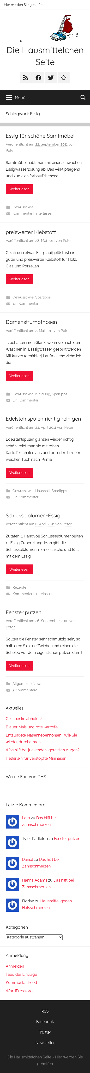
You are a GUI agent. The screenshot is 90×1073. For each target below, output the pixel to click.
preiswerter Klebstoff (31, 232)
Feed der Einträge (21, 974)
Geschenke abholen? (24, 718)
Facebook (45, 1021)
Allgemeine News (27, 684)
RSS (45, 1011)
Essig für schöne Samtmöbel (40, 135)
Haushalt (42, 491)
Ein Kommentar (25, 303)
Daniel (27, 859)
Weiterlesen (19, 189)
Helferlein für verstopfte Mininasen (36, 758)
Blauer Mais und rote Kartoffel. (32, 727)
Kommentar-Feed (21, 982)
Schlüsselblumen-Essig (33, 515)
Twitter (45, 1032)
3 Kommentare (24, 690)
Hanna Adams (34, 880)
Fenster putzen (24, 612)
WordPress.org (19, 991)
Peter (10, 150)
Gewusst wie (23, 207)
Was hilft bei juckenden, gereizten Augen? (42, 750)
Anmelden (15, 966)
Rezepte (19, 587)
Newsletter (45, 1042)
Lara (26, 818)
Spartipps (43, 297)
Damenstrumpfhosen (31, 322)
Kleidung (42, 394)
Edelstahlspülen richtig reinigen (43, 418)
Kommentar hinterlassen (33, 213)
